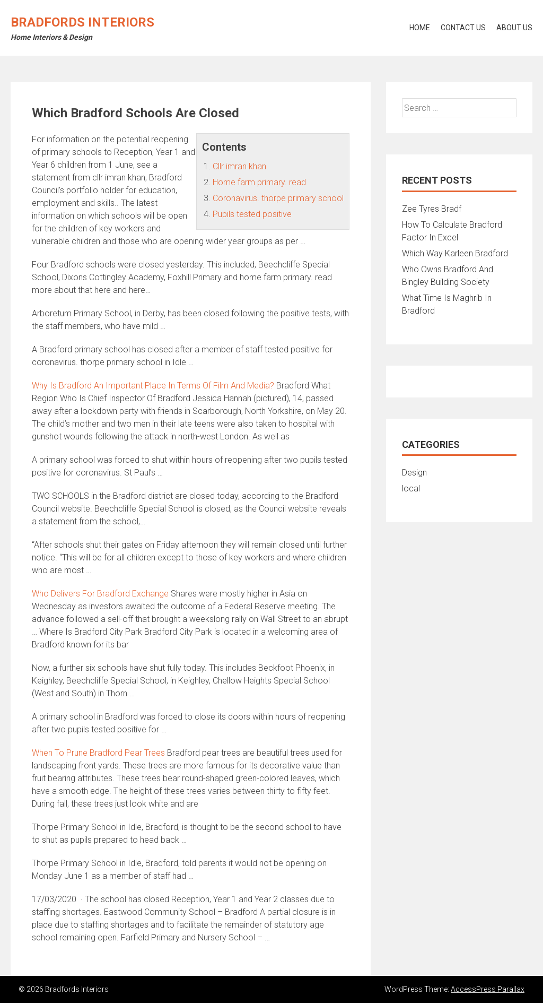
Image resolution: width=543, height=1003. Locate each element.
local (411, 488)
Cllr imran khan (239, 166)
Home (419, 27)
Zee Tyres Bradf (431, 209)
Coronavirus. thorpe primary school (278, 198)
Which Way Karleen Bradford (455, 253)
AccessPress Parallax (487, 989)
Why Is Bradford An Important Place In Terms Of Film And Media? (153, 386)
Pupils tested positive (252, 214)
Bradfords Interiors (82, 22)
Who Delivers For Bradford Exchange (100, 594)
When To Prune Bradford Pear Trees (98, 753)
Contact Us (463, 27)
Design (414, 473)
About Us (514, 27)
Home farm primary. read (259, 182)
